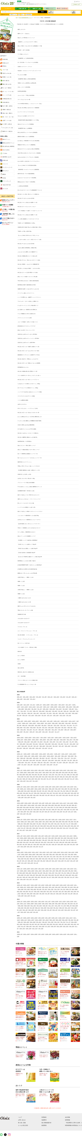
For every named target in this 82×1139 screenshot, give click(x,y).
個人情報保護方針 (46, 1122)
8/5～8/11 (44, 725)
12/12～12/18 (42, 754)
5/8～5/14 (60, 744)
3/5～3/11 (48, 844)
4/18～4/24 (21, 762)
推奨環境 (44, 1125)
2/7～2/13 (24, 764)
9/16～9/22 (68, 723)
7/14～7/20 (23, 711)
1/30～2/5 (25, 748)
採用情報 (67, 1120)
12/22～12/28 (46, 704)
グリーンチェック (5, 181)
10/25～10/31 (23, 772)
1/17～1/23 (42, 764)
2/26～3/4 (54, 844)
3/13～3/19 (48, 746)
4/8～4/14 (29, 729)
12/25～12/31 (20, 737)
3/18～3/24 (47, 729)
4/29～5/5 (69, 727)
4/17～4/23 (68, 858)
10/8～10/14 (38, 838)
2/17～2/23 (31, 715)
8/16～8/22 (28, 774)
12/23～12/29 (27, 721)
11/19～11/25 (55, 835)
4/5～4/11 (19, 778)
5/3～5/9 (57, 776)
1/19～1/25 (19, 699)
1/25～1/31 (22, 928)
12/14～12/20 (34, 786)
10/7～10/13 (48, 723)
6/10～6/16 (32, 727)
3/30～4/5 (19, 697)
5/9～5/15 (63, 760)
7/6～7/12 (62, 791)
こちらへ (28, 2)
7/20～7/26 (50, 791)
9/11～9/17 (69, 739)
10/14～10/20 (40, 723)
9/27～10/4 (51, 887)
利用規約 (44, 1117)
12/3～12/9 (41, 835)
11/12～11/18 (62, 835)
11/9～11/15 (70, 786)
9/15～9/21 (27, 709)
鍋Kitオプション (5, 139)
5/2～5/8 (69, 760)
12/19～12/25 (27, 754)
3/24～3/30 (61, 713)
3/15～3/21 (37, 778)
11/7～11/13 (20, 756)
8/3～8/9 (39, 791)
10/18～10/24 (31, 772)
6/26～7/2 (70, 856)
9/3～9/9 (76, 838)
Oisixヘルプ (76, 4)
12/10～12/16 (34, 835)
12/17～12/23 (26, 835)
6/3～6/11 (26, 858)
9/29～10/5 (76, 706)
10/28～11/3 (25, 723)
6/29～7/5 (68, 791)
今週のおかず (5, 63)
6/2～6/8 (60, 711)
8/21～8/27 (27, 741)
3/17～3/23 (68, 713)
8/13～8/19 (32, 840)
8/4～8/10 (65, 709)
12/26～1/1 (19, 754)
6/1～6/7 (31, 793)
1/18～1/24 (22, 781)
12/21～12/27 (26, 786)
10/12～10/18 (38, 788)
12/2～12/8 (49, 721)
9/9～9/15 (74, 723)
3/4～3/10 (60, 729)
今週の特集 (5, 59)
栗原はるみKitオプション (7, 143)
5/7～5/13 (56, 842)
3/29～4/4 (25, 778)
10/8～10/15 (39, 854)
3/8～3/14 (43, 778)
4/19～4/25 (68, 776)
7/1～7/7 (75, 725)
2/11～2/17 (65, 828)
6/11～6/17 (26, 842)
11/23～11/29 (55, 786)
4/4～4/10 (34, 762)
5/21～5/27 (43, 842)
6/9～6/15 (54, 711)
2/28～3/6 (65, 762)
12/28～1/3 (19, 786)
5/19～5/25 (72, 711)
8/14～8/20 (33, 741)
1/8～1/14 (51, 731)
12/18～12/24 (28, 737)
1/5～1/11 (32, 699)
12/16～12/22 (35, 721)
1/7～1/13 (34, 830)
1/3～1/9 (55, 764)
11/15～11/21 (63, 770)
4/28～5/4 (30, 713)
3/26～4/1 (30, 844)
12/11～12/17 (36, 737)
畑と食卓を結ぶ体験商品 (7, 146)
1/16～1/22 (38, 748)
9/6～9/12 (70, 772)
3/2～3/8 (44, 697)
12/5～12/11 (50, 754)
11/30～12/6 (48, 786)
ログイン (77, 1)
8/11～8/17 (58, 709)
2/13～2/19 (74, 746)
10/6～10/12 (69, 706)
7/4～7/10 (73, 758)
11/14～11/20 (72, 754)
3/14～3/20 (52, 762)
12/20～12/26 (26, 770)
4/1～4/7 (35, 729)
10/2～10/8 (49, 739)
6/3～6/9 (39, 727)
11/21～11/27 (64, 754)
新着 (19, 14)
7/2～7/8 (68, 840)
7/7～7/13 (29, 711)
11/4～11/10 (70, 803)
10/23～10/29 (27, 739)
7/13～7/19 (56, 791)
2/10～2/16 (37, 715)
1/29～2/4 (32, 731)
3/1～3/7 (49, 778)
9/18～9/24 (63, 739)
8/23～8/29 (22, 774)
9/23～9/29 (61, 723)
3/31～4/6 (55, 713)
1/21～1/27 (22, 830)
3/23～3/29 (25, 697)
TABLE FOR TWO (5, 185)
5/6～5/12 (63, 727)
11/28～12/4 (57, 754)
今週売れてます (13, 14)
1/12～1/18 (26, 699)
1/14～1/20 (28, 830)
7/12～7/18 (57, 774)
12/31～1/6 (19, 835)
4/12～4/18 (74, 776)
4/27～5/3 (61, 793)
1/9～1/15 (44, 748)
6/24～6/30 (19, 727)
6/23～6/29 (41, 711)
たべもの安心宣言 (23, 1125)
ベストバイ (4, 164)
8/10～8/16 (33, 791)
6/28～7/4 (69, 774)
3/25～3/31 (41, 729)
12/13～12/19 (34, 770)
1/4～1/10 (35, 781)
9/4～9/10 (75, 739)
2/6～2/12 (19, 748)
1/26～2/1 (74, 697)
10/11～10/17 (38, 772)
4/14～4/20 (42, 713)
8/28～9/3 (20, 741)
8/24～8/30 (20, 791)
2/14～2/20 (60, 860)
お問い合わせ (22, 1120)
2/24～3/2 (24, 715)
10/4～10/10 (46, 772)
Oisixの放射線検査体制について (25, 17)
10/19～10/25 (30, 788)
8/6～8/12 (38, 840)
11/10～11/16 (32, 706)
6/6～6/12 (38, 760)
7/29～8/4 (50, 725)
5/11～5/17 (49, 793)
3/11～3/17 (54, 729)
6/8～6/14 (25, 793)
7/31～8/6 (46, 741)
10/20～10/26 (53, 706)
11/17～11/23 (24, 706)
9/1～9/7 (40, 709)
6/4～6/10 (32, 842)
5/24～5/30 (38, 776)
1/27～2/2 (49, 715)
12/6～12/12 (41, 770)
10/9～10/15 (43, 739)
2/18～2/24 (59, 828)
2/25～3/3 (53, 828)
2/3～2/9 (44, 715)
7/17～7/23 (58, 741)
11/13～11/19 (66, 737)
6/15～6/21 (19, 793)
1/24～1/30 (36, 764)
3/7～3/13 (59, 762)
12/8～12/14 (61, 704)
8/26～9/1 (24, 725)
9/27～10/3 (52, 772)
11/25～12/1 (57, 721)
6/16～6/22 (48, 711)
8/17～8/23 (27, 791)
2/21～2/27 (71, 762)
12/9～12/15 (43, 721)
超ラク (22, 14)
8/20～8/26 (26, 840)
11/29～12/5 (48, 770)
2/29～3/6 (53, 926)
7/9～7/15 (62, 840)
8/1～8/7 (48, 758)
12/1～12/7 (68, 704)
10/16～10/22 (35, 739)
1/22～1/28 (38, 731)
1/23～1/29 (31, 748)
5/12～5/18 (42, 809)
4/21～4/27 (36, 713)
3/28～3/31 (29, 926)
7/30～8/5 (44, 840)
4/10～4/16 (24, 746)
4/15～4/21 (23, 729)
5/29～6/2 (32, 858)
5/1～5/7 (66, 744)
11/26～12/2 (47, 835)
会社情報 (67, 1117)
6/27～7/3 (19, 760)
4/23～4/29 (67, 842)
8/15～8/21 (35, 758)
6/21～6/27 (75, 774)
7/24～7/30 (52, 741)
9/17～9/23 (63, 838)
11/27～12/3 (50, 737)
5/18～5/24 (43, 793)
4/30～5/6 (61, 842)
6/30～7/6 (35, 711)
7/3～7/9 (71, 741)
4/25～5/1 (75, 760)
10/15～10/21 (31, 838)
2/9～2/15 (62, 697)
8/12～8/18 (37, 725)
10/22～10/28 (23, 838)
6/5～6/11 (35, 744)
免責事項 (44, 1120)
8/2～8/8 (40, 774)
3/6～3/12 (55, 746)
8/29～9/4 (22, 758)
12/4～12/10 (43, 737)
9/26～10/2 (64, 756)
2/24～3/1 (52, 795)
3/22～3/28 (31, 778)
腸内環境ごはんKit (5, 157)
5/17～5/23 (44, 776)
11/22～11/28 (55, 770)
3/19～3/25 (36, 844)
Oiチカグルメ (4, 171)
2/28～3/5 (48, 860)
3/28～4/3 (40, 762)
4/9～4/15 (19, 844)
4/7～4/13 (49, 713)
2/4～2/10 (71, 828)
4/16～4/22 (74, 842)
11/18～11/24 (64, 721)
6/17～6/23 (26, 727)
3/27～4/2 (36, 746)
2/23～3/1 (50, 697)
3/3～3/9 (19, 715)
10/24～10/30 (34, 756)
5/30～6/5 (44, 760)
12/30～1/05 (20, 721)
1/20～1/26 (55, 715)
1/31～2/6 (30, 764)
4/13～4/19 (73, 793)
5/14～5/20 (50, 842)
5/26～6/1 (66, 711)
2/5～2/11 (26, 731)
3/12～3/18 (42, 844)
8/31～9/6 (76, 788)
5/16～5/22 (57, 760)
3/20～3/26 (42, 746)
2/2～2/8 (68, 697)
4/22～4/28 (67, 826)
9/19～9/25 (70, 756)
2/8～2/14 (67, 778)
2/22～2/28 (54, 778)
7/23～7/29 (50, 840)
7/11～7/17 (67, 758)
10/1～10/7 (44, 838)
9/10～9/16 (70, 838)
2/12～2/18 (19, 731)
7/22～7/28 (56, 725)
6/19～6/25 (22, 744)
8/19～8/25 (31, 725)
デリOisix (3, 153)
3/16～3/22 (32, 697)
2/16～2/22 (56, 697)
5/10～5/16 (51, 776)
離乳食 (3, 174)
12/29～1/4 (38, 704)
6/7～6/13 (26, 776)
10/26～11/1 (23, 788)
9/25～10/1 (56, 739)
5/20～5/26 (50, 727)
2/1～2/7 (72, 778)
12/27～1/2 (19, 770)
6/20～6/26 (25, 760)
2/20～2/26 (67, 746)
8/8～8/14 (42, 758)
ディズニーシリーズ (6, 167)
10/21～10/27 (32, 723)
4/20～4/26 (67, 793)
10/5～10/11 (45, 788)
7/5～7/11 (63, 774)
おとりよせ (4, 188)
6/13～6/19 (32, 760)
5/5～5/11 (24, 713)
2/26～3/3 (66, 729)
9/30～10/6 (54, 723)
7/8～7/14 (69, 725)
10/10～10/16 (50, 756)
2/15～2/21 (60, 778)
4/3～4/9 (30, 746)
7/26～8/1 (45, 774)
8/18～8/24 (52, 709)
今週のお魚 (4, 160)
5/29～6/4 (41, 744)
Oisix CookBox (5, 150)
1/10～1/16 (49, 764)
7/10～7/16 (65, 741)
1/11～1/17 (29, 781)
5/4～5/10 (55, 793)
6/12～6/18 (29, 744)
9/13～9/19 (64, 772)
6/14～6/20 (20, 776)
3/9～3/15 (38, 697)
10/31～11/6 (27, 756)
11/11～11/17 (72, 721)
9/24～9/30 (51, 838)
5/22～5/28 (47, 744)
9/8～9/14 (34, 709)
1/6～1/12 (68, 715)
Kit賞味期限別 (29, 14)
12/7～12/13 (41, 786)
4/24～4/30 (72, 744)
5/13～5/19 (57, 727)
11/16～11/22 (63, 786)
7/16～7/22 (56, 840)
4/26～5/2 (62, 776)
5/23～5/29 (50, 760)
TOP (16, 17)
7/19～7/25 (51, 774)
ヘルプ (20, 1117)
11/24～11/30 (55, 901)
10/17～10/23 (42, 756)
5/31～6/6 (32, 776)
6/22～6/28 (74, 791)
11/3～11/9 (39, 706)
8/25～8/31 (45, 709)
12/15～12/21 (54, 704)
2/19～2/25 (73, 729)
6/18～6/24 (19, 842)
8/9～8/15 (34, 774)
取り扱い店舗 (22, 1122)
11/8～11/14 (70, 770)
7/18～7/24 (60, 758)
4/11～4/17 (27, 762)
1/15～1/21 (44, 731)
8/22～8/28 (29, 758)
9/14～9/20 (64, 788)
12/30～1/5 (19, 819)
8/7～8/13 (40, 741)
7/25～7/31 (53, 758)
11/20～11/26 (58, 737)
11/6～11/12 (73, 737)
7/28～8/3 (71, 709)
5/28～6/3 (37, 842)
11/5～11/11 (69, 835)
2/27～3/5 (61, 746)
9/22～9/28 (21, 709)
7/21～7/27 (43, 807)
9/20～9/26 (58, 772)
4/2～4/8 (25, 844)
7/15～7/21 (63, 725)
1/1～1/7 (57, 731)
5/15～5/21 (54, 744)
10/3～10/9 (57, 756)
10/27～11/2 (46, 706)
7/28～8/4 (37, 807)
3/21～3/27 (46, 762)
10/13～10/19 (61, 706)
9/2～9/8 (19, 725)
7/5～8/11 (38, 823)
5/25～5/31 (36, 793)
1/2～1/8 (50, 748)
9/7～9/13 (70, 788)
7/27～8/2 (44, 791)
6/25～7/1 (73, 840)
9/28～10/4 (51, 788)
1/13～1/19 (62, 715)
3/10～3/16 (74, 713)
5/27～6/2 (44, 727)
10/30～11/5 (20, 739)
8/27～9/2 (20, 840)
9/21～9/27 (58, 788)
